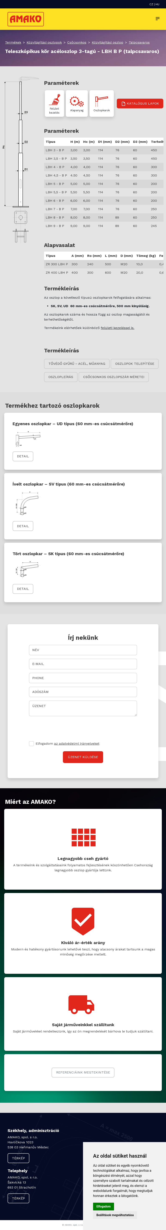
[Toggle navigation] (157, 19)
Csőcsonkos (76, 42)
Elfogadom (67, 744)
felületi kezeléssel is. (117, 328)
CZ (151, 4)
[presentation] (61, 728)
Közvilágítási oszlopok (44, 42)
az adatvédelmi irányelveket (76, 744)
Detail (23, 456)
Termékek (13, 42)
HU (157, 4)
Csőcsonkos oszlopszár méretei (113, 377)
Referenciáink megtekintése (83, 1072)
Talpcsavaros (139, 42)
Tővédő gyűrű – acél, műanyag (76, 364)
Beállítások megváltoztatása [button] (115, 1215)
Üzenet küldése (83, 757)
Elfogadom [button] (103, 1206)
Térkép (18, 1158)
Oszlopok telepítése (134, 364)
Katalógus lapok (140, 103)
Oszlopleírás (60, 377)
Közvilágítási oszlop (107, 42)
